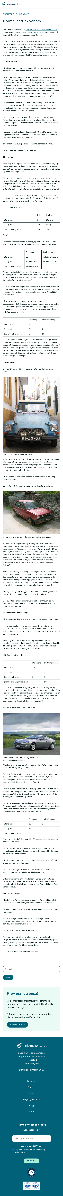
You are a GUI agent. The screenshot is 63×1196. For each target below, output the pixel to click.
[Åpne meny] (59, 4)
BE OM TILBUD (17, 1024)
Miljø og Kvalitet (31, 1099)
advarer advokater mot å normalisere (41, 29)
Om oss (31, 1087)
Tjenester (31, 1081)
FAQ (31, 1111)
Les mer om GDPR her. (31, 1146)
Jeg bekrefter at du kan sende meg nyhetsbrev (28, 1151)
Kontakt (31, 1093)
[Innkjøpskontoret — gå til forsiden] (12, 4)
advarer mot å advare (33, 32)
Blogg (31, 1105)
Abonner (31, 1161)
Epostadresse (31, 1129)
